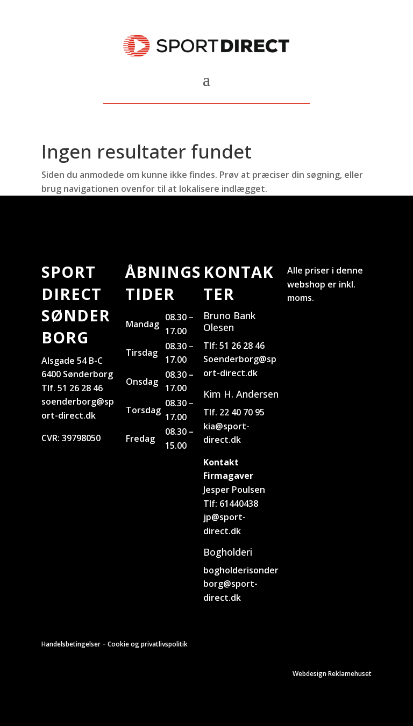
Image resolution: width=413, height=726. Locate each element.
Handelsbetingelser (71, 644)
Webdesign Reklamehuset (332, 673)
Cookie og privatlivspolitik (148, 644)
